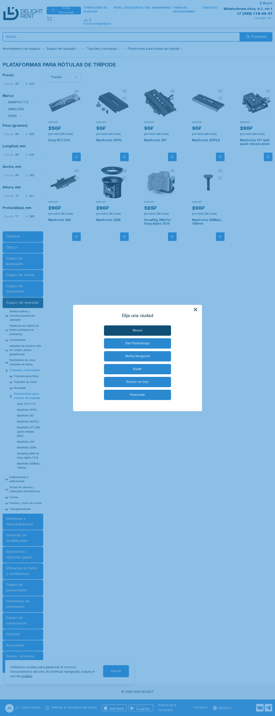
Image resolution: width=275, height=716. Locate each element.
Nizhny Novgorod (137, 356)
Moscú (137, 330)
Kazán (137, 369)
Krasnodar (137, 395)
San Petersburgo (137, 343)
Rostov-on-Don (137, 382)
